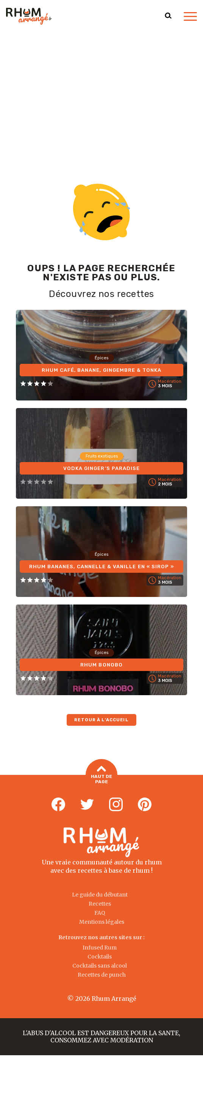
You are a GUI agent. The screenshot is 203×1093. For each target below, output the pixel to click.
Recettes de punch (102, 974)
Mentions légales (101, 921)
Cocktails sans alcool (99, 965)
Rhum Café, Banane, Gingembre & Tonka (101, 369)
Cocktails (99, 956)
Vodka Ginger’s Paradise (101, 467)
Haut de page (101, 775)
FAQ (99, 912)
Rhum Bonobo (101, 664)
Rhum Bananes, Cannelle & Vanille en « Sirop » (101, 566)
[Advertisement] (101, 89)
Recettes (100, 903)
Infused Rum (100, 947)
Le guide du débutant (100, 894)
